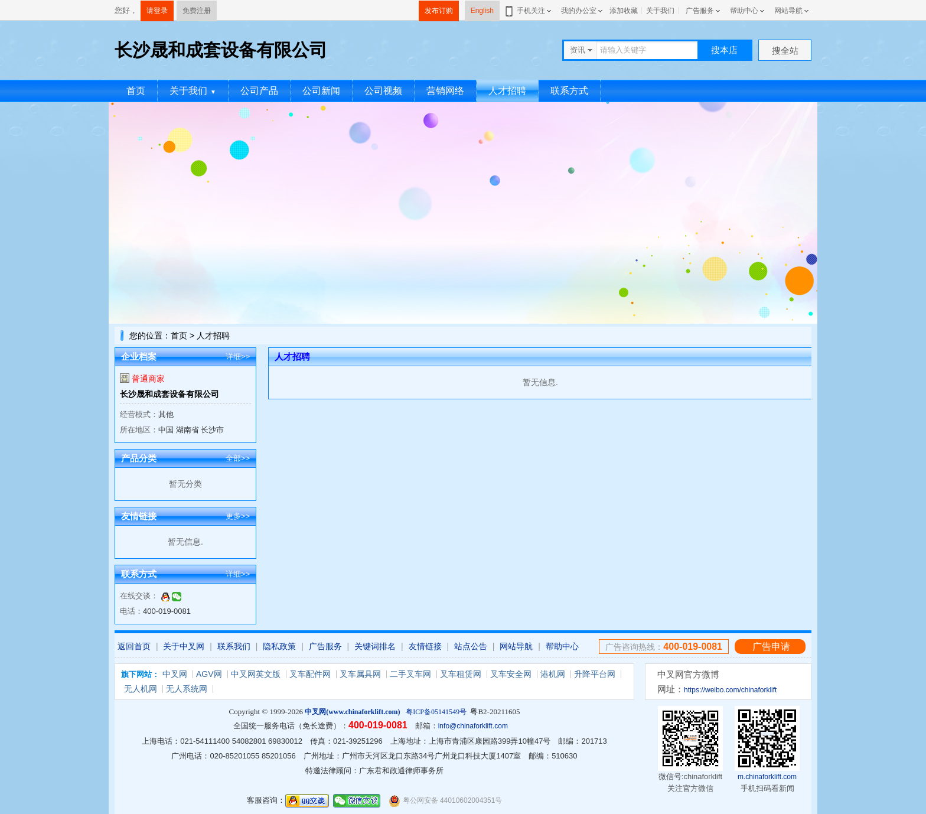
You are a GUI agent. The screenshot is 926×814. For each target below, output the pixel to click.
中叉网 (174, 674)
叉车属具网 (360, 674)
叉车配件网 (310, 674)
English (482, 10)
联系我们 (233, 646)
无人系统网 (186, 688)
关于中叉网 (183, 646)
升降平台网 (594, 674)
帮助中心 (744, 10)
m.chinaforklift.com (767, 777)
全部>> (238, 458)
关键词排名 (375, 646)
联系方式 (569, 91)
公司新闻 (321, 91)
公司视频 (383, 91)
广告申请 (771, 647)
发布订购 (439, 10)
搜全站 (785, 50)
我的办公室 (578, 10)
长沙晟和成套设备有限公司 (169, 394)
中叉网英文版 (256, 674)
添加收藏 (623, 10)
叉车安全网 (511, 674)
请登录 (157, 10)
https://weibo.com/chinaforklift (730, 690)
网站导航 (788, 10)
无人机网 (140, 688)
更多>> (238, 516)
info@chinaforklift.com (473, 726)
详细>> (238, 356)
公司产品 (259, 91)
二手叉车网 (410, 674)
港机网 (552, 674)
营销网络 (445, 91)
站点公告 (470, 646)
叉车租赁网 (460, 674)
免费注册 (196, 10)
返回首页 (134, 646)
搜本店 (724, 50)
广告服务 (700, 10)
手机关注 (529, 10)
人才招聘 (507, 91)
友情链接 (425, 646)
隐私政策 (279, 646)
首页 (135, 91)
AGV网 (209, 674)
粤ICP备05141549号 (436, 712)
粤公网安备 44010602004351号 (445, 800)
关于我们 (660, 10)
